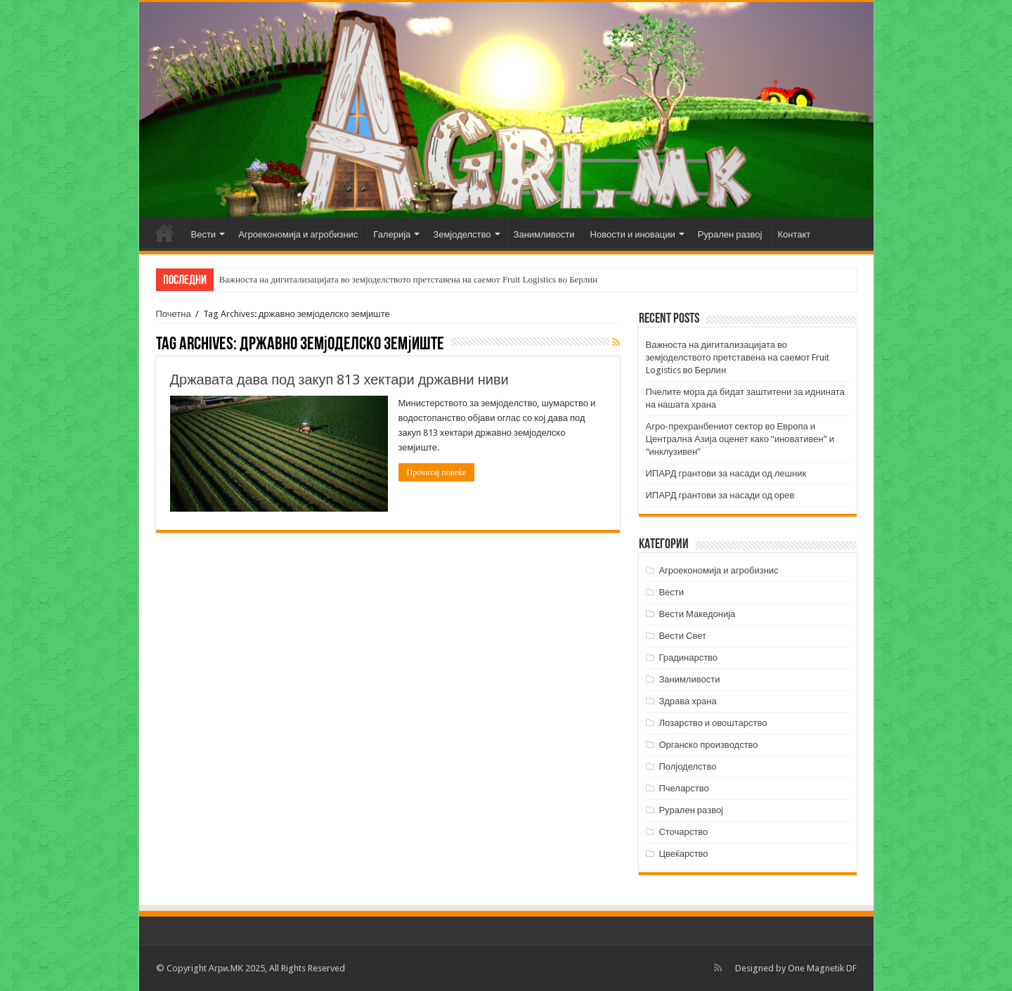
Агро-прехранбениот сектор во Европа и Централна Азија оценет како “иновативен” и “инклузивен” (740, 439)
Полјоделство (687, 766)
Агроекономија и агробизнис (298, 234)
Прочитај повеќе (436, 472)
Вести (203, 234)
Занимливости (544, 234)
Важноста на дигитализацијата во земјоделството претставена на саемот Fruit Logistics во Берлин (408, 279)
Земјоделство (462, 234)
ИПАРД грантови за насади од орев (720, 495)
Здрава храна (687, 701)
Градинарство (688, 657)
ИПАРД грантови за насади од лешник (726, 473)
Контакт (793, 234)
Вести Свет (682, 635)
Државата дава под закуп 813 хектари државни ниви (339, 379)
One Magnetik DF (822, 968)
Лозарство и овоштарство (713, 723)
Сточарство (683, 832)
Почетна (164, 232)
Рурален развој (730, 234)
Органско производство (708, 744)
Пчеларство (683, 788)
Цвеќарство (683, 853)
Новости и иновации (632, 234)
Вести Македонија (697, 614)
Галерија (391, 234)
